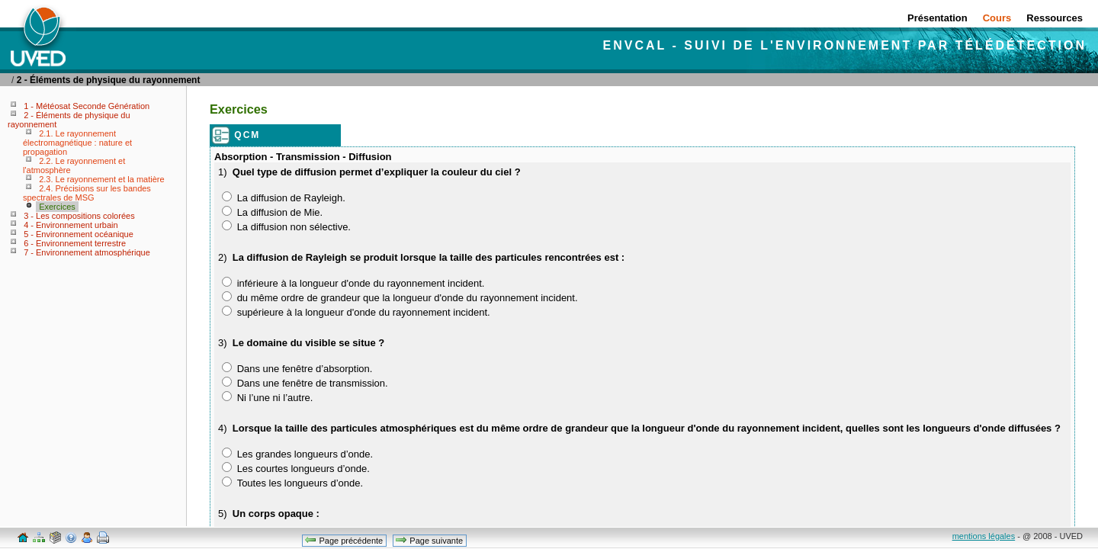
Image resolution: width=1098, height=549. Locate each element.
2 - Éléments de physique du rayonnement (109, 80)
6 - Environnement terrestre (75, 243)
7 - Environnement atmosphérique (87, 252)
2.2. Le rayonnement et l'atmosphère (74, 165)
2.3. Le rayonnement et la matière (101, 179)
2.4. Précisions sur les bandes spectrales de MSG (87, 193)
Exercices (57, 206)
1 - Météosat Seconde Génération (86, 106)
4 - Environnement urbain (71, 225)
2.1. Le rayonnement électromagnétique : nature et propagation (77, 142)
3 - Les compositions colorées (79, 215)
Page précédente (343, 540)
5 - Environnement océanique (78, 234)
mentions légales (984, 536)
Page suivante (429, 540)
